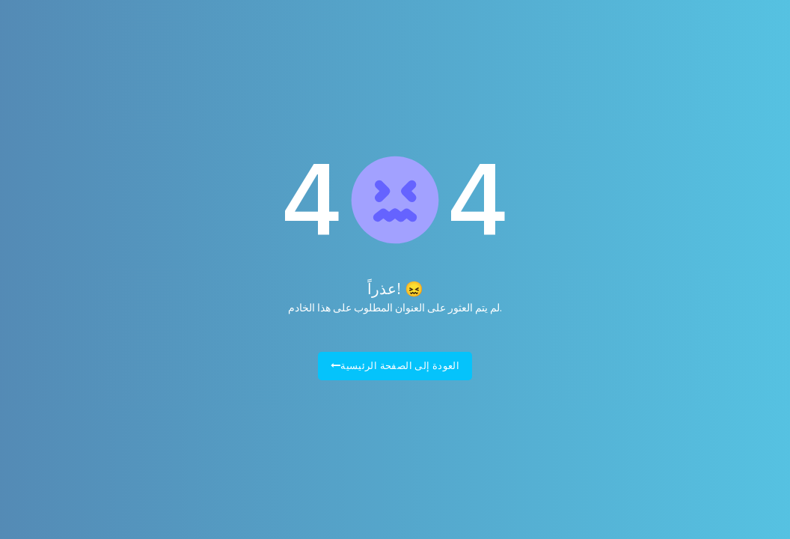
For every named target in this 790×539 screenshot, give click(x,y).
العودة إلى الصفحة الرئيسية (395, 365)
